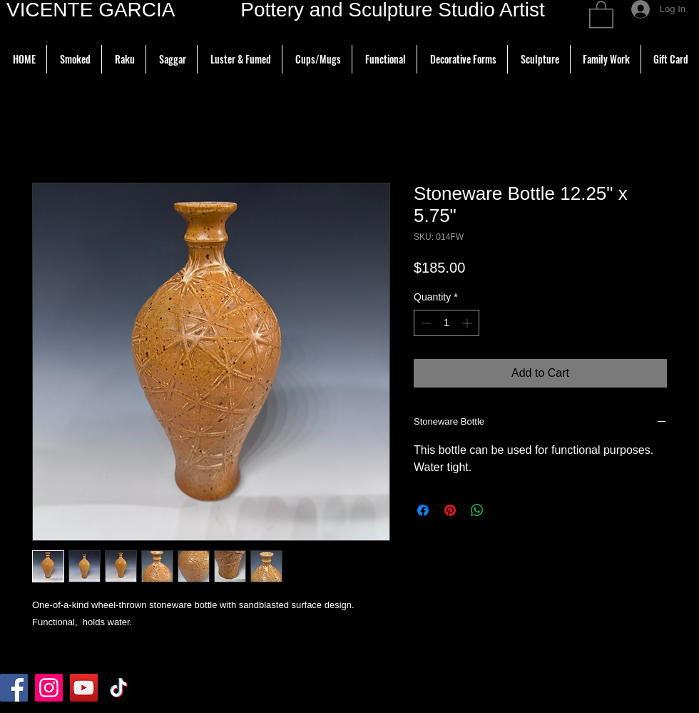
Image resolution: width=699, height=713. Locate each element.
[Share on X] (504, 510)
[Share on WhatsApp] (477, 510)
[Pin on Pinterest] (450, 510)
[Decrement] (425, 322)
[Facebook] (14, 688)
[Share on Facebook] (423, 510)
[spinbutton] (446, 322)
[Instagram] (49, 688)
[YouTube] (84, 688)
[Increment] (468, 322)
